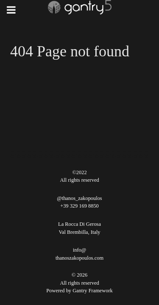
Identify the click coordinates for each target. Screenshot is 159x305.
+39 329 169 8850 (79, 206)
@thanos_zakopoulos (79, 198)
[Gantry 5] (79, 7)
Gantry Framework (93, 291)
